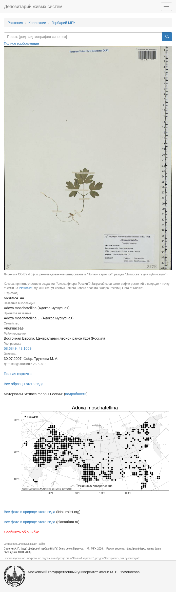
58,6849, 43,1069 (17, 348)
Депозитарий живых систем (33, 6)
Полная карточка (18, 374)
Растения (15, 23)
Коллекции (37, 23)
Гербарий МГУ (63, 23)
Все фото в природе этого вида (29, 512)
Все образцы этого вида (23, 384)
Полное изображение (21, 43)
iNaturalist (25, 288)
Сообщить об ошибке (21, 532)
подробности (75, 394)
